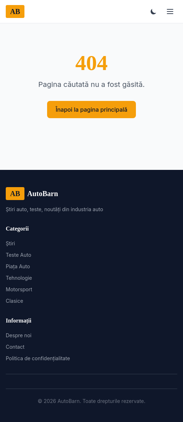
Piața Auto (18, 266)
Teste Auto (18, 255)
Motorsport (19, 289)
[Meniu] (170, 11)
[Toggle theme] (153, 11)
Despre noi (18, 335)
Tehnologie (19, 278)
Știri (10, 243)
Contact (15, 347)
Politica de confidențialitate (38, 358)
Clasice (14, 301)
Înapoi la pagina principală (92, 109)
